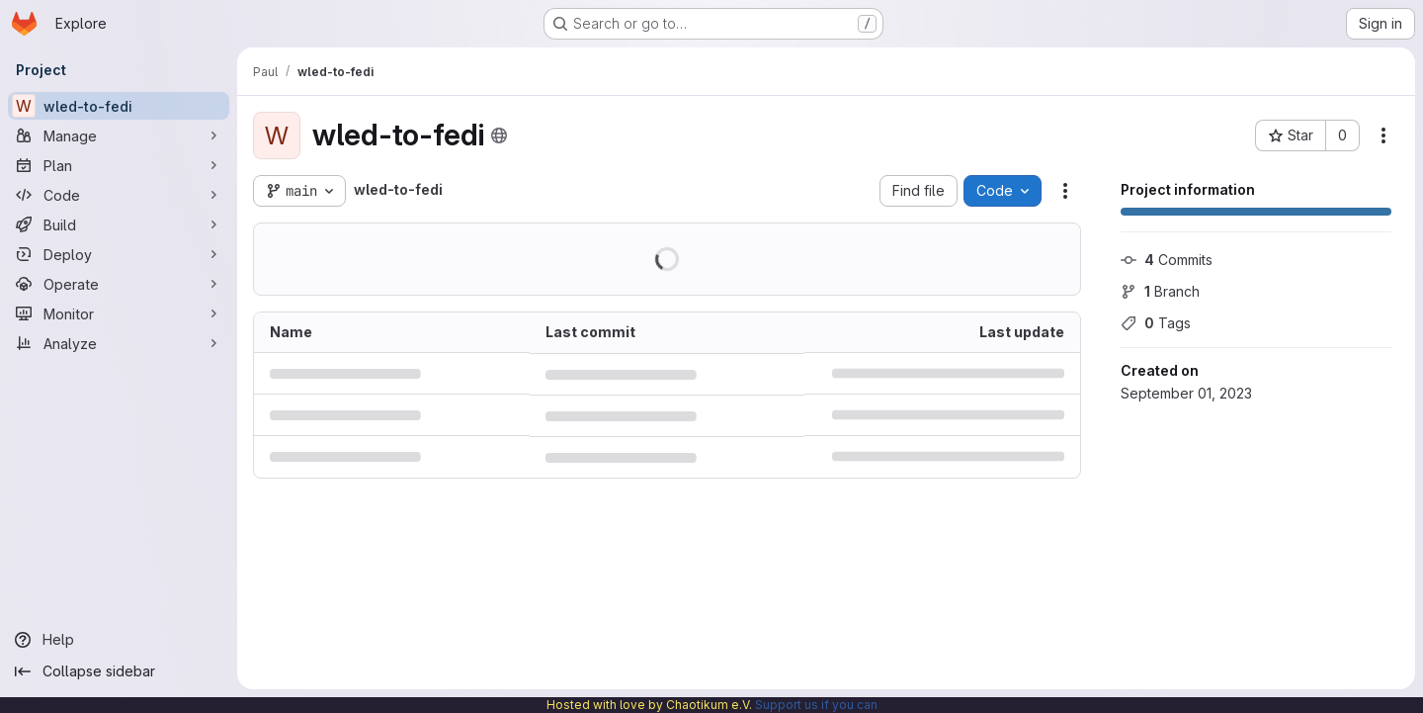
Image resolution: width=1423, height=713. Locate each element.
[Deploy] (118, 254)
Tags (1156, 322)
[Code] (118, 195)
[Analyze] (118, 343)
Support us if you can (816, 704)
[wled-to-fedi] (118, 106)
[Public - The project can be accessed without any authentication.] (499, 135)
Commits (1167, 259)
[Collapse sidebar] (118, 671)
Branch (1160, 291)
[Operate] (118, 284)
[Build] (118, 224)
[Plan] (118, 165)
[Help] (118, 640)
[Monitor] (118, 313)
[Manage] (118, 135)
